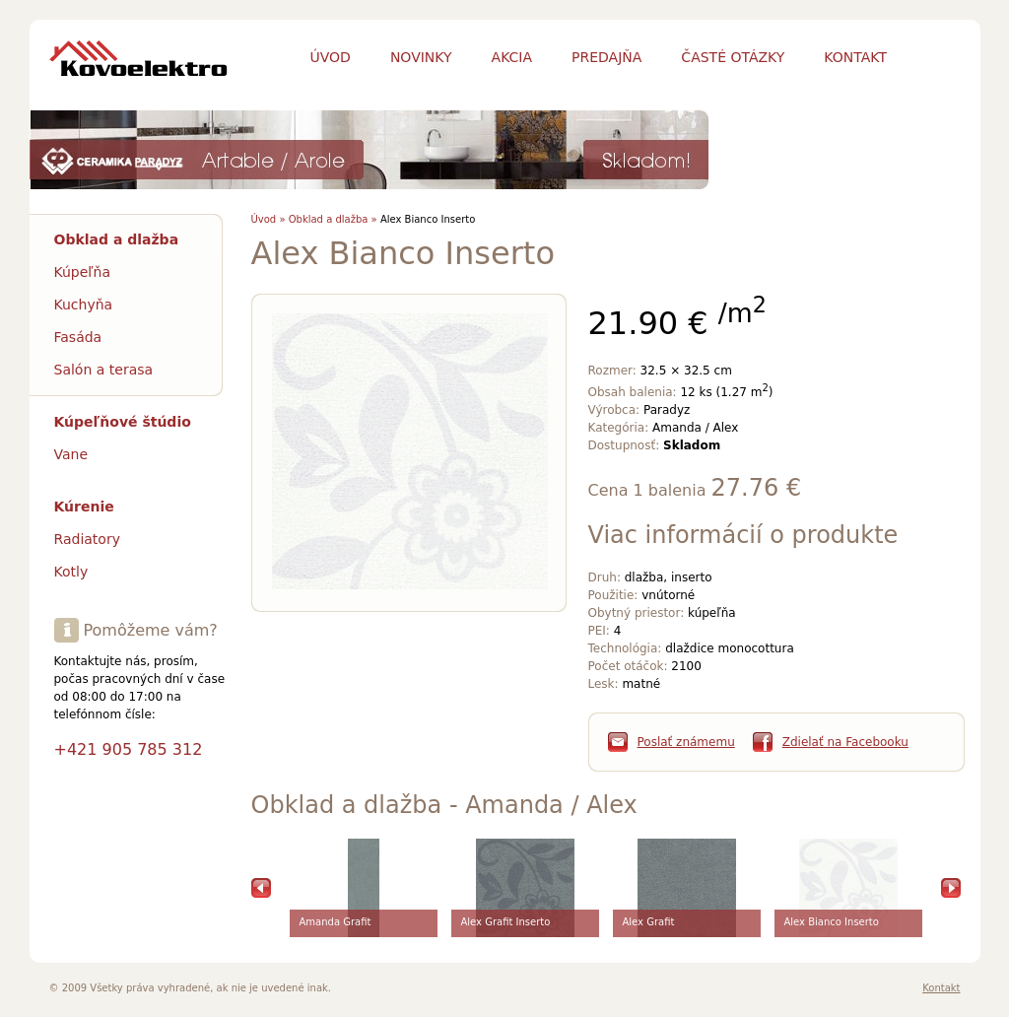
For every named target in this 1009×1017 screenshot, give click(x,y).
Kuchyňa (83, 304)
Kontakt (941, 988)
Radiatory (87, 539)
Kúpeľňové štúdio (122, 422)
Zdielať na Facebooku (845, 742)
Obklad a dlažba (116, 239)
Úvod (330, 57)
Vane (71, 454)
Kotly (71, 571)
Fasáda (78, 337)
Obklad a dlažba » (333, 219)
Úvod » (268, 219)
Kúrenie (84, 506)
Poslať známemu (686, 742)
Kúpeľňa (82, 272)
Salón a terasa (104, 369)
